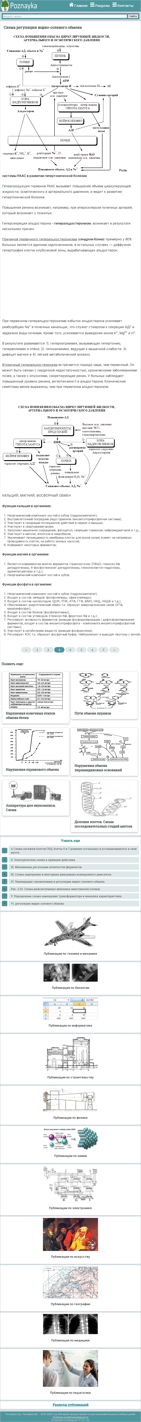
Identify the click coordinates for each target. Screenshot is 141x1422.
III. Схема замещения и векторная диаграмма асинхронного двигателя (61, 874)
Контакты (125, 6)
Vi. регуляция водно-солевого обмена (37, 903)
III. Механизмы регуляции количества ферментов (46, 867)
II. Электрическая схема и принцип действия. (43, 860)
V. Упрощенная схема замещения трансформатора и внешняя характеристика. (66, 896)
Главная (80, 6)
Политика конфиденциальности (70, 1417)
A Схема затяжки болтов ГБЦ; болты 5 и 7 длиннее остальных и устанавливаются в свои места (74, 850)
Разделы (102, 6)
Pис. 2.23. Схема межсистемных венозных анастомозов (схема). (56, 889)
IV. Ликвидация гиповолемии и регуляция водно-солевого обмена (57, 881)
